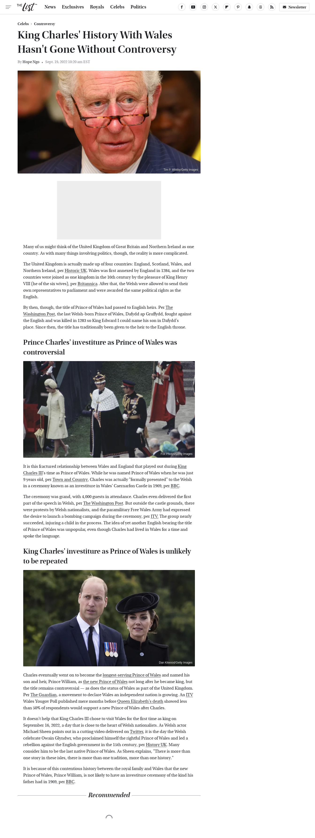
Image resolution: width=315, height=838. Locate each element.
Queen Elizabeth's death (140, 701)
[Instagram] (204, 7)
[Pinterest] (238, 7)
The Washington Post (103, 503)
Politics (138, 7)
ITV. (155, 516)
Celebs (117, 7)
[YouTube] (193, 7)
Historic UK (76, 270)
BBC (175, 485)
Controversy (44, 24)
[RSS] (272, 7)
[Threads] (260, 7)
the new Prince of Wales (105, 681)
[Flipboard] (227, 7)
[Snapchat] (249, 7)
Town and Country (70, 479)
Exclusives (73, 7)
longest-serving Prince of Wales (132, 675)
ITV (189, 694)
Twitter (136, 731)
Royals (97, 7)
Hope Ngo (31, 62)
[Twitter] (215, 7)
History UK (156, 744)
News (50, 7)
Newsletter (294, 7)
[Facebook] (182, 7)
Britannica (87, 283)
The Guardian (43, 694)
